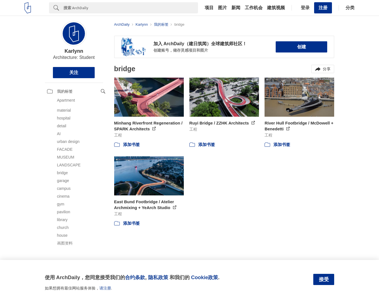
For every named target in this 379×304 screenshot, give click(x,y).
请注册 (105, 288)
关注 (73, 72)
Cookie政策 (204, 277)
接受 (324, 279)
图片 (222, 8)
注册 (323, 7)
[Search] (130, 7)
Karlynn (74, 51)
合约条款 (135, 277)
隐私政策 (158, 277)
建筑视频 (276, 8)
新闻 (235, 8)
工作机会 (254, 8)
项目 (209, 8)
